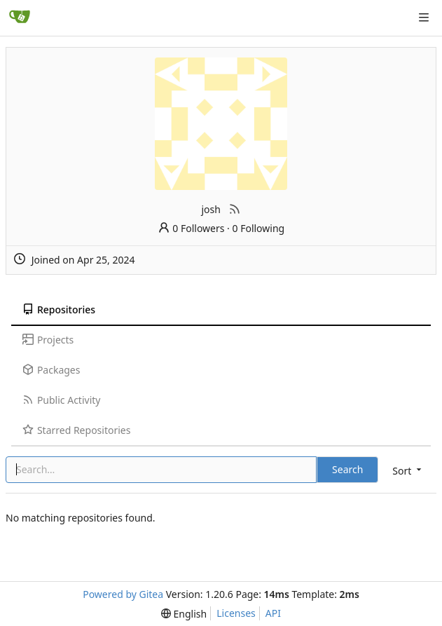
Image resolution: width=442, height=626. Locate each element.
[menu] (408, 470)
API (273, 613)
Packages (51, 369)
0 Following (259, 228)
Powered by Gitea (123, 594)
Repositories (58, 309)
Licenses (236, 613)
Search (347, 469)
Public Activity (61, 400)
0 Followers (191, 228)
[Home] (19, 17)
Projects (48, 339)
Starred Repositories (76, 430)
